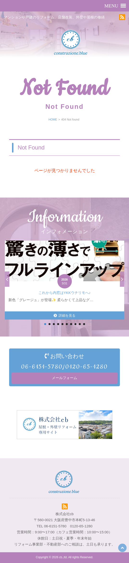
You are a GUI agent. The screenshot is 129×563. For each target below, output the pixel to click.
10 (84, 324)
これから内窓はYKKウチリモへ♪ (64, 293)
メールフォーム (64, 378)
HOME (53, 119)
